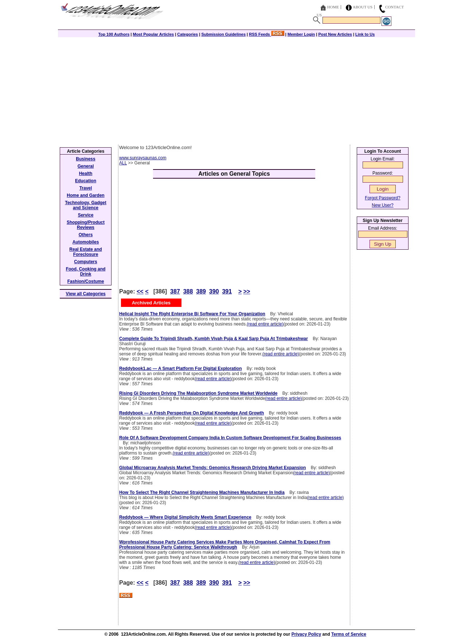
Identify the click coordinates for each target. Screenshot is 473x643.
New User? (382, 205)
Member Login (301, 34)
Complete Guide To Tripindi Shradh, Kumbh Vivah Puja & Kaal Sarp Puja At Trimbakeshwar (213, 338)
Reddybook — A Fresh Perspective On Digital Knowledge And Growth (191, 413)
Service (86, 215)
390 (214, 291)
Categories (187, 34)
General (86, 166)
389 (201, 291)
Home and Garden (85, 195)
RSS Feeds (266, 34)
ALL (123, 162)
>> (246, 291)
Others (86, 234)
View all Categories (86, 293)
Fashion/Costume (85, 281)
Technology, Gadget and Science (85, 205)
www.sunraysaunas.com (142, 157)
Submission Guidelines (223, 34)
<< (140, 291)
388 (188, 291)
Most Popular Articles (153, 34)
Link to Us (365, 34)
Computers (85, 261)
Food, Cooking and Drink (86, 271)
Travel (85, 188)
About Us (363, 7)
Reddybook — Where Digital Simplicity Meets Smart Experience (185, 517)
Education (85, 180)
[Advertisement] (236, 90)
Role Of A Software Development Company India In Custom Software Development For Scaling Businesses (230, 437)
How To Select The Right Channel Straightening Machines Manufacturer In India (202, 492)
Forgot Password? (382, 197)
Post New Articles (335, 34)
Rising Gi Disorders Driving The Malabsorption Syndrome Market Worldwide (198, 393)
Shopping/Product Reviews (86, 225)
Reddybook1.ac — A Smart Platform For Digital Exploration (180, 368)
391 (227, 291)
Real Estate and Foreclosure (85, 252)
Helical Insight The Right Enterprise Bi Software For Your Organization (192, 313)
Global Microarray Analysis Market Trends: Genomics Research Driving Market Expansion (212, 467)
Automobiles (86, 242)
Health (86, 173)
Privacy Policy (306, 634)
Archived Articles (151, 302)
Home (333, 7)
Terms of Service (348, 634)
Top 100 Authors (114, 34)
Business (85, 158)
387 (175, 291)
